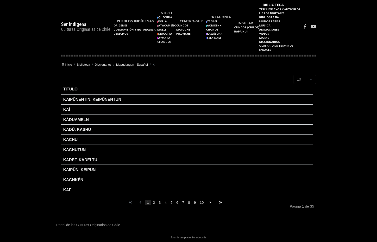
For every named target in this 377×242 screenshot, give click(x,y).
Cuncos (182, 25)
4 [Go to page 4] (166, 202)
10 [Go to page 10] (202, 202)
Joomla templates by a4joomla (189, 237)
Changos (164, 42)
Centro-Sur (191, 21)
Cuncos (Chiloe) (246, 27)
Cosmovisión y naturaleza (134, 29)
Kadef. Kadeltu (80, 160)
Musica (264, 25)
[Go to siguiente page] (210, 202)
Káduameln (76, 119)
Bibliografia (269, 17)
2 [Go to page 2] (154, 202)
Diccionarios (269, 42)
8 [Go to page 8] (189, 202)
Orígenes (120, 25)
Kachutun (74, 149)
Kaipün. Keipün (79, 169)
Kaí (66, 109)
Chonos (212, 29)
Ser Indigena (73, 24)
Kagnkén (73, 180)
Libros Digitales (271, 13)
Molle (161, 29)
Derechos (120, 33)
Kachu (70, 139)
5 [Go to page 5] (171, 202)
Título (70, 89)
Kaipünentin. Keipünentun (92, 99)
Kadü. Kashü (77, 129)
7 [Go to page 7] (183, 202)
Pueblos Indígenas (135, 21)
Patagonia (220, 16)
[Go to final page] (220, 202)
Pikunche (183, 33)
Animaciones (269, 29)
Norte (167, 12)
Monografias (269, 21)
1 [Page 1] (148, 202)
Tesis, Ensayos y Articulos (279, 9)
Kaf (67, 190)
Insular (245, 22)
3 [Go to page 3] (160, 202)
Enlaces (265, 49)
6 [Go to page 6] (177, 202)
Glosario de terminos (276, 45)
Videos (264, 33)
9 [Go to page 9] (195, 202)
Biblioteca (273, 4)
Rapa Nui (241, 31)
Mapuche (183, 29)
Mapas (264, 37)
